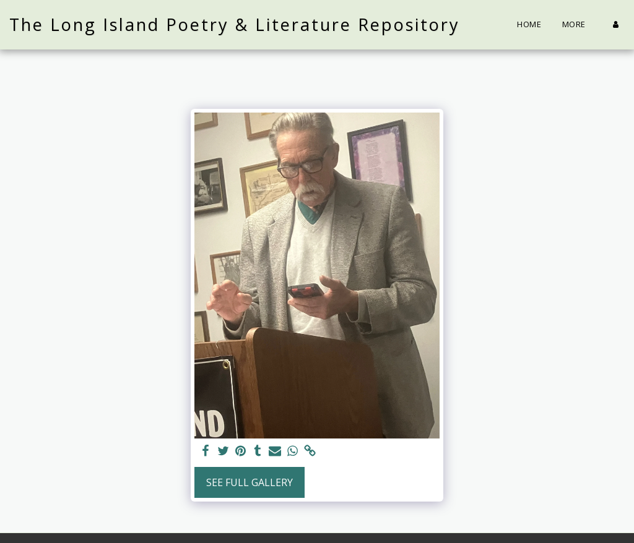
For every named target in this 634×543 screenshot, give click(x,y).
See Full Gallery (249, 482)
